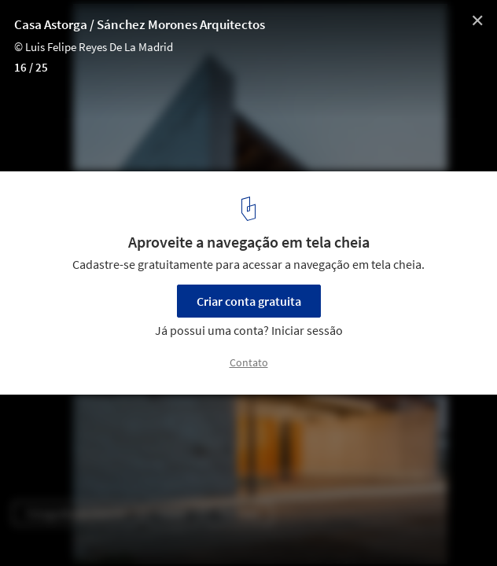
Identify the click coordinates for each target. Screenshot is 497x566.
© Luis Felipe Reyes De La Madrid (93, 46)
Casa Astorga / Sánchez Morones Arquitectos (139, 24)
